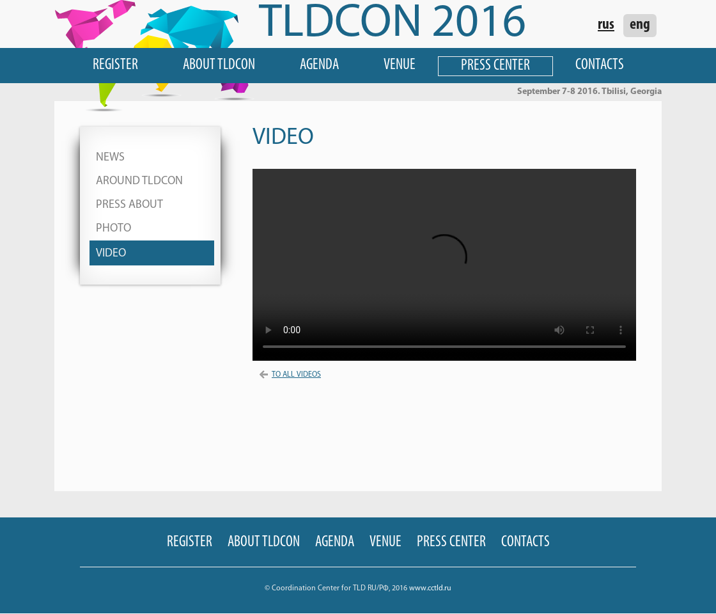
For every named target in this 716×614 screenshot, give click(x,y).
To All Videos (290, 375)
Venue (400, 65)
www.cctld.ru (430, 588)
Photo (113, 229)
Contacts (599, 65)
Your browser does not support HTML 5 (444, 265)
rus (606, 25)
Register (115, 65)
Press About (129, 205)
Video (111, 254)
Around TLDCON (139, 181)
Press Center (495, 66)
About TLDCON (219, 65)
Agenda (319, 65)
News (110, 158)
